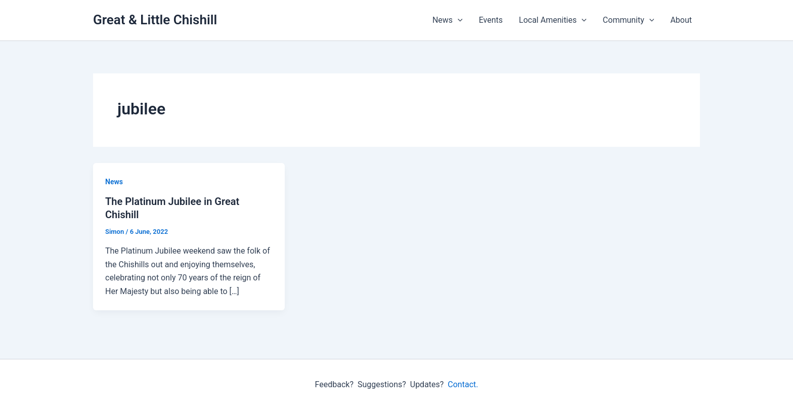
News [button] (447, 20)
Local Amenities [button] (553, 20)
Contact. (463, 384)
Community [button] (628, 20)
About (681, 20)
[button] (458, 20)
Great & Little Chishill (155, 19)
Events (491, 20)
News (114, 182)
